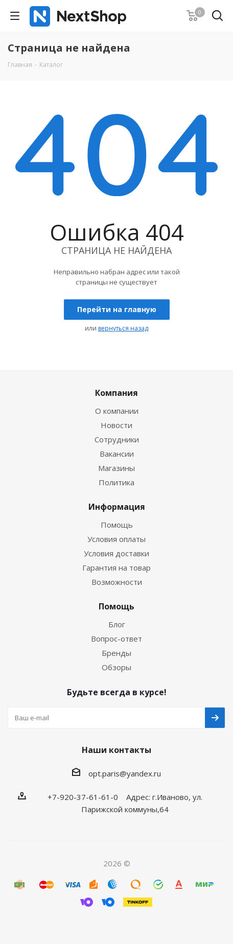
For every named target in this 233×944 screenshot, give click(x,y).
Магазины (116, 468)
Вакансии (117, 454)
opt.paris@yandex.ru (124, 773)
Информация (116, 506)
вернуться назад (123, 328)
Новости (116, 425)
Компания (116, 392)
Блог (116, 624)
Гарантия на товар (116, 567)
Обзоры (116, 667)
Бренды (116, 653)
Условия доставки (116, 553)
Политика (116, 482)
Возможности (116, 582)
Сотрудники (117, 439)
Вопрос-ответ (116, 638)
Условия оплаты (116, 539)
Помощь (117, 525)
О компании (116, 411)
